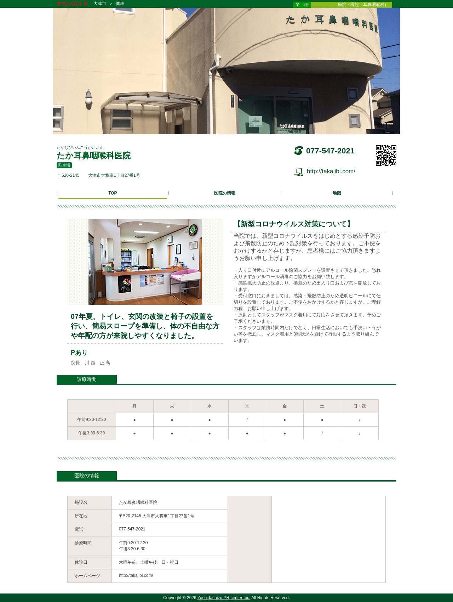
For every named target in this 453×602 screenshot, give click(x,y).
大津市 (99, 3)
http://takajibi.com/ (331, 171)
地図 (337, 193)
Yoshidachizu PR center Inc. (224, 597)
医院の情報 (224, 193)
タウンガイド (77, 4)
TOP (112, 193)
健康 (120, 3)
